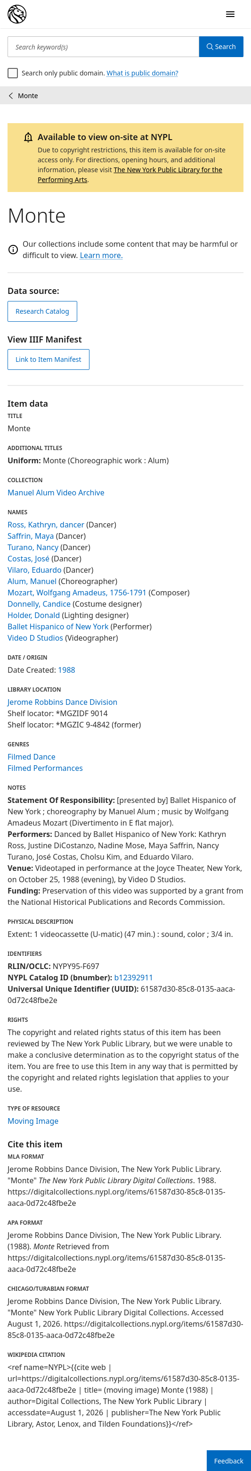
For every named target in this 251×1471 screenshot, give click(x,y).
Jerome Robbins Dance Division (63, 702)
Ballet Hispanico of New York (58, 626)
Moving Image (33, 1121)
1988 (66, 670)
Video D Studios (35, 638)
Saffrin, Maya (31, 536)
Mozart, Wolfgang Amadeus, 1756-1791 (77, 592)
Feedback (228, 1460)
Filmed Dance (32, 757)
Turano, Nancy (33, 547)
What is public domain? (142, 72)
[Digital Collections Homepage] (17, 14)
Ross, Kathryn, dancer (46, 524)
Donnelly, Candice (39, 604)
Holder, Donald (34, 615)
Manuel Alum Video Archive (56, 492)
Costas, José (28, 558)
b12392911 (133, 977)
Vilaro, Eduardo (35, 570)
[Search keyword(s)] (103, 46)
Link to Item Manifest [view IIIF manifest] (48, 359)
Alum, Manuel (32, 581)
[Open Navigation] (230, 14)
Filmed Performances (45, 768)
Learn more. (101, 255)
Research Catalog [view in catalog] (42, 311)
